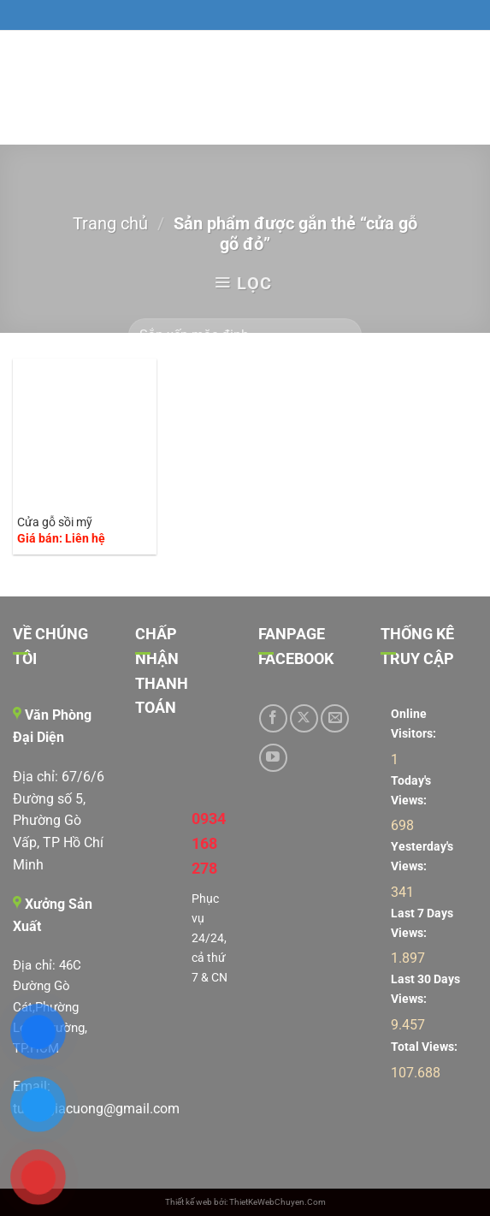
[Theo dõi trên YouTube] (273, 758)
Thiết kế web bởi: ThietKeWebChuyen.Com (245, 1202)
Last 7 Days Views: (422, 923)
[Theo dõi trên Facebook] (273, 718)
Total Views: (425, 1047)
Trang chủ (110, 223)
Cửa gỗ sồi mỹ (54, 522)
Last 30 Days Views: (425, 989)
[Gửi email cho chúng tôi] (335, 718)
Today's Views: (411, 791)
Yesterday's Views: (422, 856)
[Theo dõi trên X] (304, 718)
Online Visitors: (415, 724)
